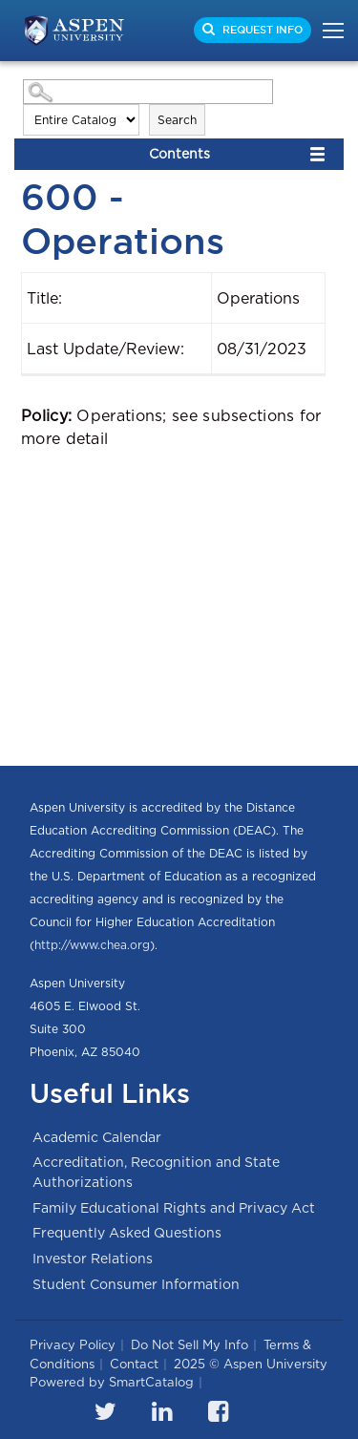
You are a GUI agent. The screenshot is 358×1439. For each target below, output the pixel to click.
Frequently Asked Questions (126, 1232)
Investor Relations (92, 1258)
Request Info (261, 29)
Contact (134, 1364)
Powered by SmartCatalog (112, 1382)
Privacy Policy (73, 1345)
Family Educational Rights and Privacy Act (173, 1208)
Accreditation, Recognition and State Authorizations (156, 1172)
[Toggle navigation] (327, 30)
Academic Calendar (96, 1137)
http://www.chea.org (92, 945)
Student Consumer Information (136, 1284)
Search (177, 120)
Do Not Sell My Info (189, 1345)
